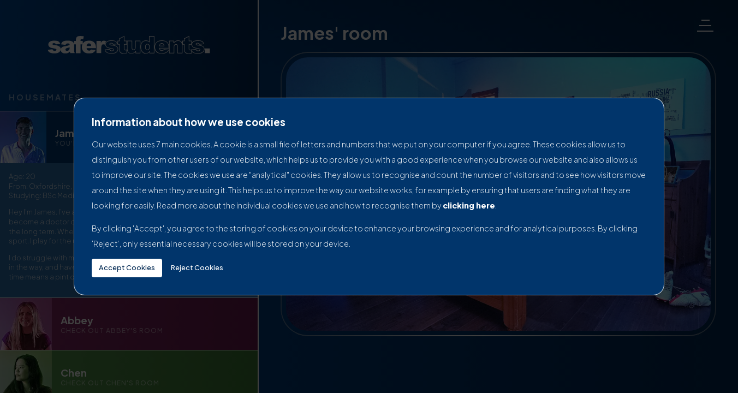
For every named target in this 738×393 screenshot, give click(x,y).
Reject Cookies (197, 267)
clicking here (469, 205)
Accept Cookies (127, 267)
